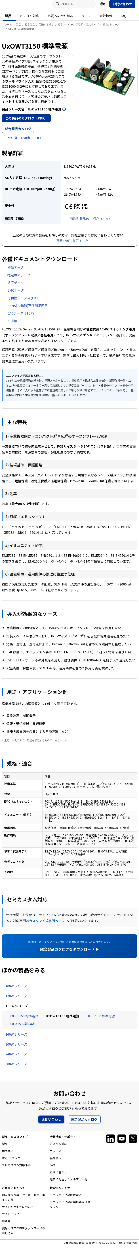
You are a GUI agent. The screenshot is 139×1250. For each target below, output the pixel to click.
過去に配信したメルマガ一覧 (68, 1183)
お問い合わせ (122, 7)
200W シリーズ (16, 1047)
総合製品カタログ (18, 132)
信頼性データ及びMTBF (24, 301)
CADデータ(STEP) (20, 316)
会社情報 (105, 19)
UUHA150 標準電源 (22, 1027)
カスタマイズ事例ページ (47, 924)
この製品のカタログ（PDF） (26, 121)
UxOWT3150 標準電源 (62, 1019)
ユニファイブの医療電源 (66, 1198)
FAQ (124, 19)
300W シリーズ (16, 1067)
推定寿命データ (18, 278)
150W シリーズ (16, 1009)
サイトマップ (10, 1217)
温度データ (15, 286)
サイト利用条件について (18, 1210)
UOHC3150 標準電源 (23, 1019)
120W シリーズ (16, 999)
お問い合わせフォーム (72, 243)
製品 (8, 19)
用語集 (6, 1224)
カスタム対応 (29, 19)
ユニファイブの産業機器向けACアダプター (72, 1208)
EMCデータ (15, 293)
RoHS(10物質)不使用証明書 (27, 309)
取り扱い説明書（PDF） (25, 141)
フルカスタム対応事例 (16, 1168)
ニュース (84, 19)
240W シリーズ (16, 1057)
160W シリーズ (16, 1037)
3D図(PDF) (15, 324)
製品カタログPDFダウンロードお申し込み (23, 1234)
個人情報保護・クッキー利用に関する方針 (23, 1201)
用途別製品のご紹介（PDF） (91, 222)
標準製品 (7, 1154)
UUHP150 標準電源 (101, 1019)
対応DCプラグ (11, 1161)
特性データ (15, 270)
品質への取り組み (60, 19)
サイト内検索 (56, 8)
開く (64, 113)
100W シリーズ (16, 989)
